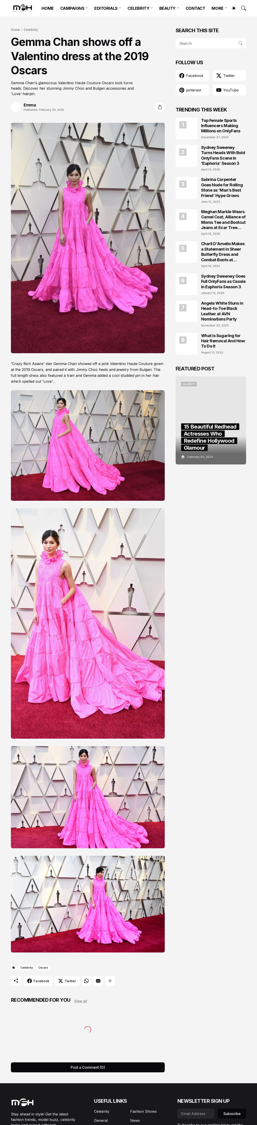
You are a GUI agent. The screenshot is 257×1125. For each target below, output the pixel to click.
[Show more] (110, 981)
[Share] (160, 107)
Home (15, 30)
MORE (217, 8)
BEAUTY (167, 8)
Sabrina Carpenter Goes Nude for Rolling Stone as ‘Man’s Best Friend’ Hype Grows (222, 187)
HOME (48, 8)
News (135, 1120)
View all (80, 1001)
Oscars (43, 967)
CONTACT (195, 8)
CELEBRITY (138, 8)
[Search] (241, 8)
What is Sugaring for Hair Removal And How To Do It (223, 341)
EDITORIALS (106, 8)
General (101, 1120)
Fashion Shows (143, 1111)
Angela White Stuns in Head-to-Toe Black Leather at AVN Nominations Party (222, 311)
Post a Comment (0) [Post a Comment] (88, 1067)
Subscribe (232, 1113)
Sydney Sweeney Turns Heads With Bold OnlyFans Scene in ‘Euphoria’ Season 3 (223, 155)
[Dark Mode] (231, 8)
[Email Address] (195, 1114)
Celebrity (31, 30)
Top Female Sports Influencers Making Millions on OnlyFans (220, 125)
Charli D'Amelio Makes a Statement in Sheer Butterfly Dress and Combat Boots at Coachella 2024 (223, 251)
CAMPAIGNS (72, 8)
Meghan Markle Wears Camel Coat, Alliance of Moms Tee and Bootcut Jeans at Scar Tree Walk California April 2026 (223, 219)
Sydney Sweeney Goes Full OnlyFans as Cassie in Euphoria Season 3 (223, 281)
